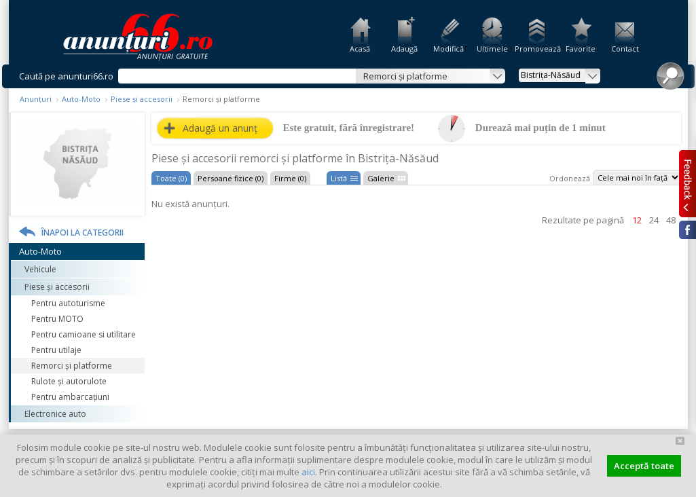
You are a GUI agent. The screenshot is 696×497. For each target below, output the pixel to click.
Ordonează (569, 178)
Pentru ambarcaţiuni (70, 397)
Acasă (360, 48)
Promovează (537, 48)
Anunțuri (36, 99)
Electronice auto (55, 414)
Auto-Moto (81, 99)
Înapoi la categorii (82, 232)
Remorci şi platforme (71, 365)
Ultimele (492, 48)
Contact (625, 48)
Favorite (581, 48)
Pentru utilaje (56, 350)
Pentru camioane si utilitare (83, 334)
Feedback (687, 183)
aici (308, 472)
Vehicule (40, 269)
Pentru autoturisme (68, 303)
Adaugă (404, 48)
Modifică (448, 48)
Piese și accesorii (141, 99)
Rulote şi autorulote (69, 381)
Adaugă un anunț (220, 128)
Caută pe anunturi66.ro (66, 76)
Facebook (687, 230)
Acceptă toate (644, 466)
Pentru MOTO (57, 319)
